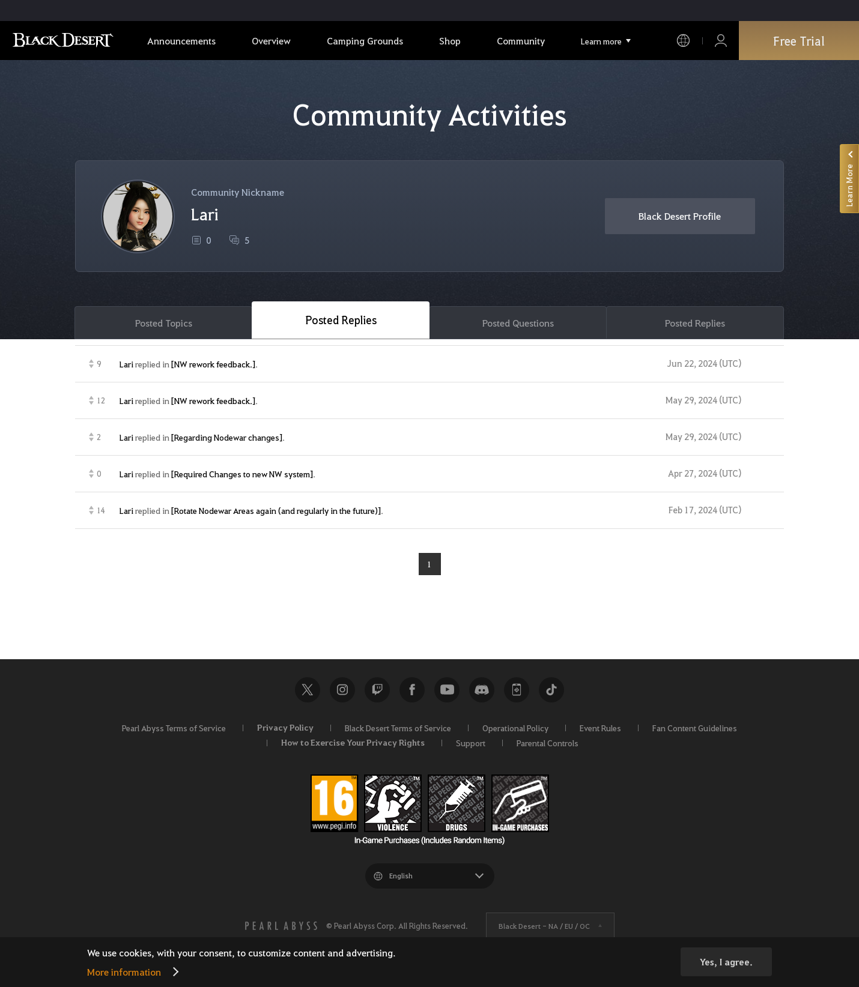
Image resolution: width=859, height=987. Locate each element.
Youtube (447, 689)
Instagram (342, 689)
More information (124, 971)
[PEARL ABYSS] (281, 925)
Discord (481, 689)
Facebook (412, 689)
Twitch (377, 689)
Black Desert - (544, 926)
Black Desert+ (516, 689)
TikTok (551, 689)
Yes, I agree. (726, 962)
